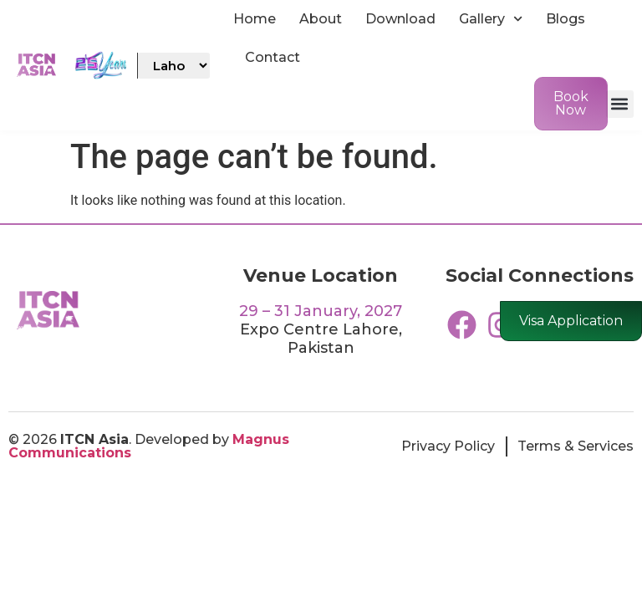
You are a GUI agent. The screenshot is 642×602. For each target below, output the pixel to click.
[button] (620, 104)
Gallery (490, 19)
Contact (272, 57)
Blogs (565, 19)
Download (400, 19)
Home (254, 19)
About (320, 19)
